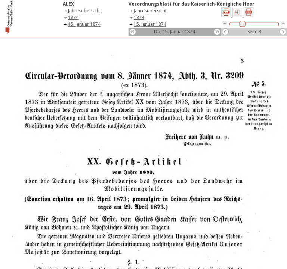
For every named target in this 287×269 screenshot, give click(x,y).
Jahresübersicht (84, 10)
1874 (73, 17)
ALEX (68, 4)
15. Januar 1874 (84, 24)
